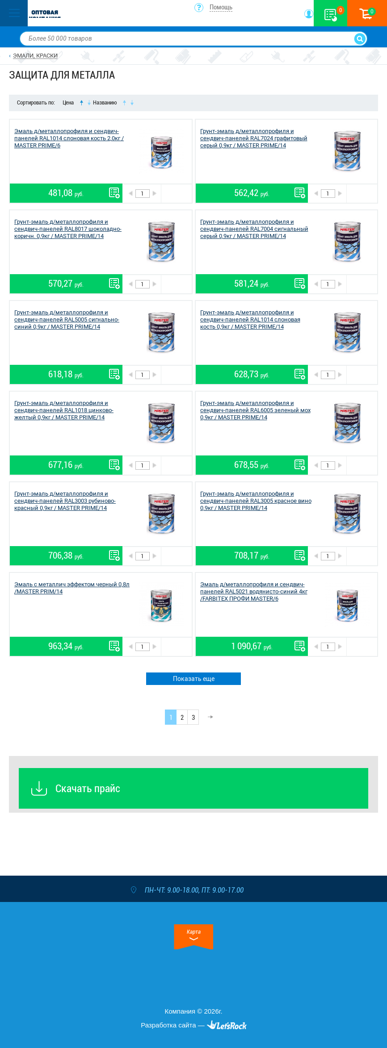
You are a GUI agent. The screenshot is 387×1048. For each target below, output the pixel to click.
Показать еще (194, 678)
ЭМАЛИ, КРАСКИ (35, 55)
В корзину (176, 193)
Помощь (221, 7)
